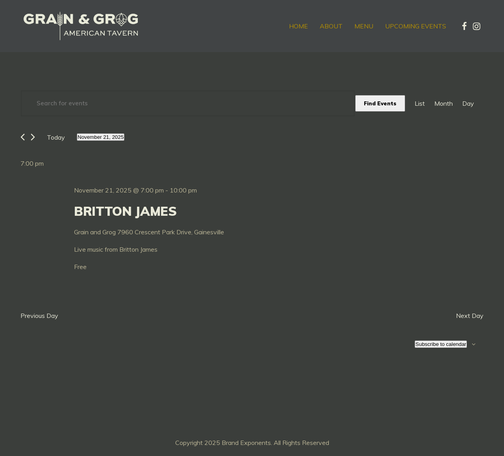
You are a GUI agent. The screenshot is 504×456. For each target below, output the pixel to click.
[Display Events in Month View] (443, 103)
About (331, 26)
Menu (363, 26)
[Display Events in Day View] (468, 103)
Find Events (380, 103)
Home (298, 26)
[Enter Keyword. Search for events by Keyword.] (187, 103)
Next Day (470, 316)
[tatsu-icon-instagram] (476, 26)
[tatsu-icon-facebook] (464, 26)
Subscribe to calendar (440, 344)
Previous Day (39, 316)
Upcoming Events (415, 26)
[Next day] (33, 137)
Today (56, 137)
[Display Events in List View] (420, 103)
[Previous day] (22, 137)
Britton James (125, 211)
